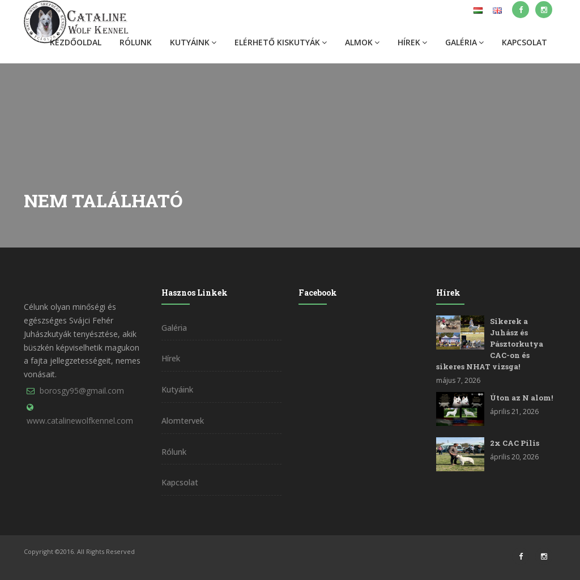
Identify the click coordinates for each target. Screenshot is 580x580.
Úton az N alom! (521, 398)
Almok (362, 42)
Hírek (412, 42)
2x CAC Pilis (514, 443)
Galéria (464, 42)
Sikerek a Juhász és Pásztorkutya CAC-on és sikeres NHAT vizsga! (489, 344)
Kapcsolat (524, 42)
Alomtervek (182, 420)
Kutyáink (193, 42)
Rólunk (136, 42)
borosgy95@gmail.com (82, 390)
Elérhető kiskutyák (280, 42)
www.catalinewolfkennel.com (80, 420)
